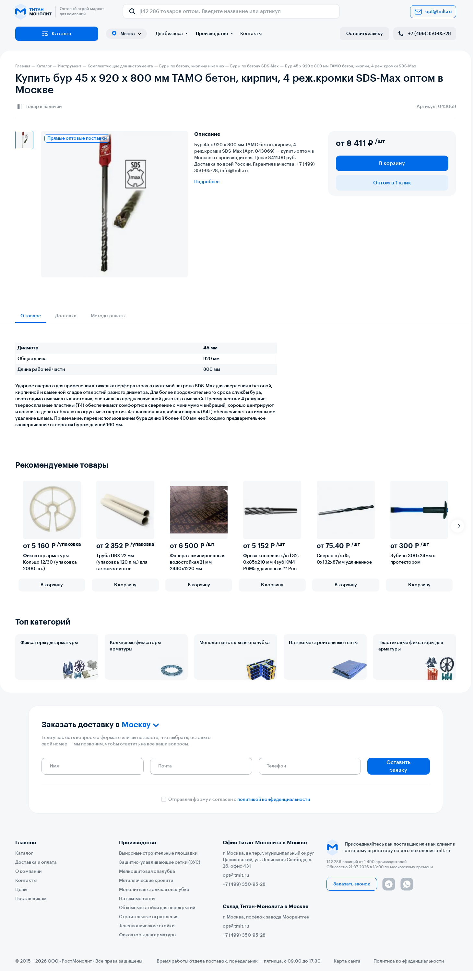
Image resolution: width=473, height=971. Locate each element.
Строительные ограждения (148, 917)
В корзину (392, 163)
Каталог (56, 34)
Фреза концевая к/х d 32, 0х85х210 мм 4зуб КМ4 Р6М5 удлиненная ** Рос (271, 562)
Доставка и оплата (36, 862)
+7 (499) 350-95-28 (424, 34)
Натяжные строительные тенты (323, 642)
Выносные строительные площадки (158, 853)
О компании (28, 871)
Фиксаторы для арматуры (49, 642)
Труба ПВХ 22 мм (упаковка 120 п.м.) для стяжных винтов (121, 562)
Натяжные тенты (137, 898)
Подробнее (206, 182)
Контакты (251, 33)
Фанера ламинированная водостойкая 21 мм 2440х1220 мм (197, 562)
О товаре (30, 316)
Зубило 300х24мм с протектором (412, 559)
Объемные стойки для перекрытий (157, 908)
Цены (21, 889)
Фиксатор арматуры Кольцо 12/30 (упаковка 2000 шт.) (50, 562)
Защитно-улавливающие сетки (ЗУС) (159, 862)
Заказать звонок (351, 884)
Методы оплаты (108, 316)
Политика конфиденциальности (408, 961)
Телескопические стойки (146, 926)
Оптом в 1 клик (392, 182)
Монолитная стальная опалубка (234, 642)
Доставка (66, 316)
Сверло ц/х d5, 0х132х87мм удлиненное (344, 559)
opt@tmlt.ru (433, 12)
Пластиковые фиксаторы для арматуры (410, 645)
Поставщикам (30, 898)
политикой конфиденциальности (273, 799)
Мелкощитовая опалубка (147, 871)
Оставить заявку (364, 33)
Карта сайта (347, 961)
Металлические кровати (146, 880)
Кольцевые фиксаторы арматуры (135, 645)
